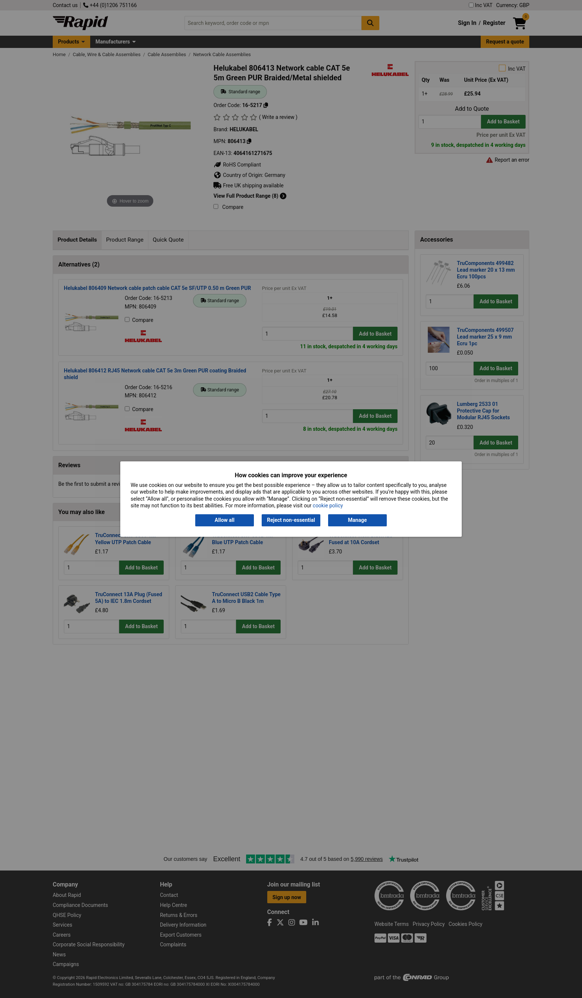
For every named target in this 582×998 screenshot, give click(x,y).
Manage (357, 520)
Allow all (224, 520)
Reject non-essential (291, 520)
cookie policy (328, 505)
